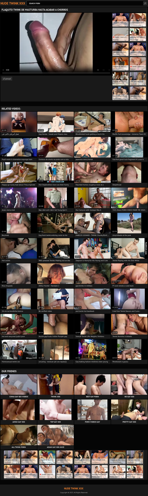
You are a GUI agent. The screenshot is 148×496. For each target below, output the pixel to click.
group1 (8, 79)
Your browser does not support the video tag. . (56, 44)
